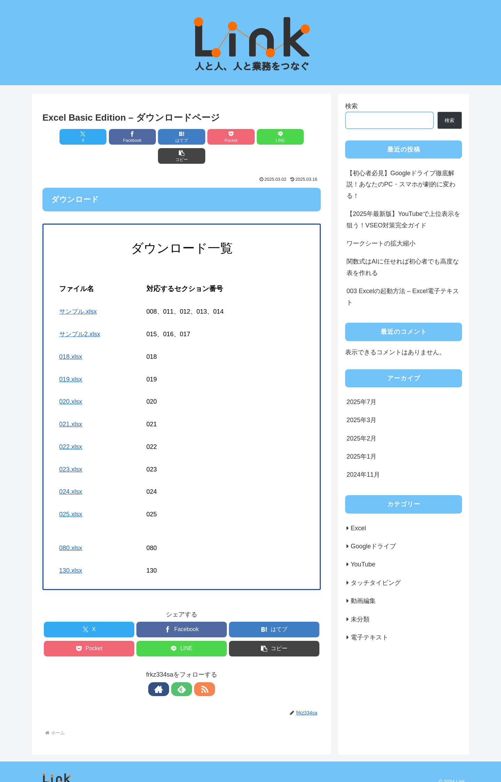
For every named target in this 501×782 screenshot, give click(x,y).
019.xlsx (70, 360)
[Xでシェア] (64, 137)
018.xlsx (70, 337)
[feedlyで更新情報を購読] (182, 670)
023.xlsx (70, 450)
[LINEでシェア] (252, 137)
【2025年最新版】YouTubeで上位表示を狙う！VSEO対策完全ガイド (403, 219)
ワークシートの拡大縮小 (381, 243)
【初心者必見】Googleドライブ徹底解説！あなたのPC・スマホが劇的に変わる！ (401, 184)
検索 (351, 106)
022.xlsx (70, 427)
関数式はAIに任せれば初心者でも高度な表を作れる (403, 267)
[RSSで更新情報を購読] (198, 670)
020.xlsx (70, 382)
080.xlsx (70, 528)
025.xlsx (70, 495)
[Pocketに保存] (205, 137)
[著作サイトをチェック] (166, 670)
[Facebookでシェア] (111, 137)
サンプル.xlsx (78, 292)
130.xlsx (70, 551)
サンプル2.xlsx (79, 315)
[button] (298, 137)
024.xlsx (70, 472)
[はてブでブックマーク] (158, 137)
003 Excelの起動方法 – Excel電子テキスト (403, 297)
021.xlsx (70, 405)
